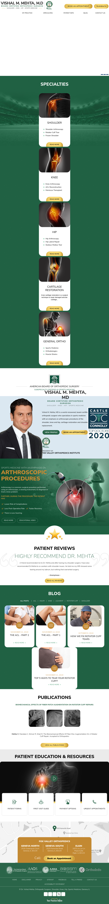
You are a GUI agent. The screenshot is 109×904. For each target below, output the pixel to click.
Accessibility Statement (54, 884)
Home (13, 13)
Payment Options (68, 805)
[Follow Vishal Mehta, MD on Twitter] (59, 894)
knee (52, 422)
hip (59, 422)
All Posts (24, 601)
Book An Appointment (78, 6)
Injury (42, 601)
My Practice (27, 13)
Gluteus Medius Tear (54, 245)
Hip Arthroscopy (52, 238)
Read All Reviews (54, 581)
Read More (54, 144)
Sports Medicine (52, 348)
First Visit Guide (41, 805)
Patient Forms (14, 805)
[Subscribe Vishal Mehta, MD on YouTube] (63, 894)
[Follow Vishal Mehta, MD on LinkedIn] (54, 894)
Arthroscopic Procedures (25, 474)
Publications (54, 697)
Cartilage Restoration (54, 288)
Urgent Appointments (94, 805)
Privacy (39, 880)
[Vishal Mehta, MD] (22, 5)
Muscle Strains (51, 354)
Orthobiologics (51, 351)
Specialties (48, 13)
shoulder (45, 422)
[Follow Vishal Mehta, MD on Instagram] (50, 894)
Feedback (62, 880)
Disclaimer (26, 880)
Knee (54, 177)
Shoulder (54, 123)
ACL (34, 601)
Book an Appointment (59, 858)
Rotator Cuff (72, 601)
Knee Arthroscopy (53, 184)
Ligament (59, 601)
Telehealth (101, 6)
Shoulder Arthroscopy (54, 129)
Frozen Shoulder (52, 135)
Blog (86, 13)
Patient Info (68, 13)
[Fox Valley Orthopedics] (49, 5)
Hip (54, 232)
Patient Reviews (54, 548)
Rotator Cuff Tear (52, 132)
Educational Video (27, 520)
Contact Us (100, 13)
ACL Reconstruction (53, 187)
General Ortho (54, 341)
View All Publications (54, 745)
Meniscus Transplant (54, 190)
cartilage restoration (69, 422)
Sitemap (50, 880)
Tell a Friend (76, 880)
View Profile (51, 432)
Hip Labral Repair (53, 242)
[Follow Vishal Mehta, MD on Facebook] (46, 894)
